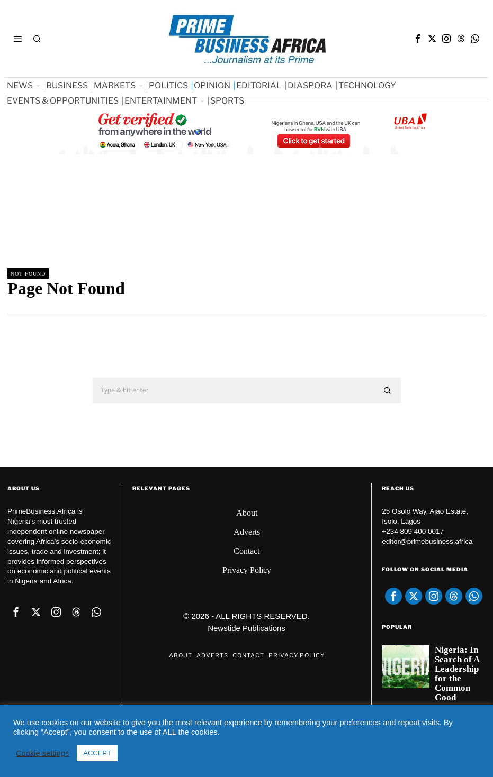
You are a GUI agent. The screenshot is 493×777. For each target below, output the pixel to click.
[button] (388, 390)
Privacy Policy (246, 570)
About (246, 513)
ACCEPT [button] (97, 753)
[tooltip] (417, 38)
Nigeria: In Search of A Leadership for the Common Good (457, 674)
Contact (246, 551)
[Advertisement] (200, 219)
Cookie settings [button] (42, 753)
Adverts (247, 532)
